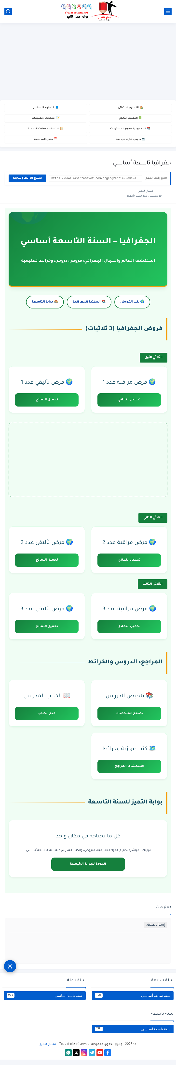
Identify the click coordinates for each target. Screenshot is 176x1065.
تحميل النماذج (129, 405)
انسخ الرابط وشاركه (27, 183)
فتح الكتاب (46, 719)
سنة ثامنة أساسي (44, 1001)
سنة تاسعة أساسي (133, 1034)
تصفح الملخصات (129, 719)
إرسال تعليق (155, 930)
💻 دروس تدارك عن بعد (130, 144)
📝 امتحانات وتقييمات (46, 120)
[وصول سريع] (10, 960)
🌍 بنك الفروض (132, 307)
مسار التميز (48, 1049)
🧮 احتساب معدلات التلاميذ (46, 132)
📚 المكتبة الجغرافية (89, 307)
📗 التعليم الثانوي (130, 120)
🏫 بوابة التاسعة (45, 307)
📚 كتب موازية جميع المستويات (130, 132)
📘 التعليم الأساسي (45, 108)
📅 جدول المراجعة (45, 144)
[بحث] (8, 11)
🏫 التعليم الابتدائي (130, 108)
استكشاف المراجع (129, 771)
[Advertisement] (88, 62)
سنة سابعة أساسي (133, 1001)
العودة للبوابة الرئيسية (88, 869)
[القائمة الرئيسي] (168, 11)
